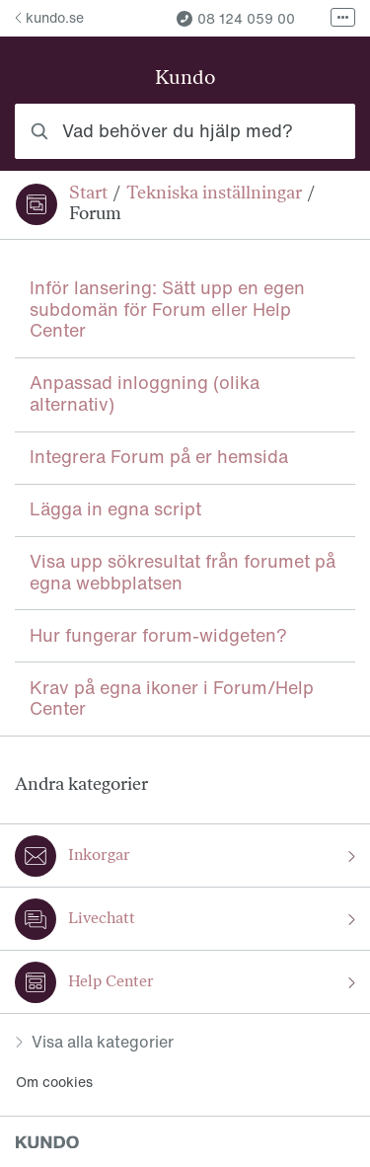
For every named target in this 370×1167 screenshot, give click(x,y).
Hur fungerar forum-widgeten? (158, 635)
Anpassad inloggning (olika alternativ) (144, 393)
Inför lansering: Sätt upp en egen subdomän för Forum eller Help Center (167, 308)
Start (88, 194)
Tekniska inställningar (214, 194)
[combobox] (185, 131)
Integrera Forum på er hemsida (159, 456)
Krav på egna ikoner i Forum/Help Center (172, 698)
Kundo (185, 79)
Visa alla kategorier (95, 1041)
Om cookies (54, 1081)
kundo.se (49, 17)
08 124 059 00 (236, 18)
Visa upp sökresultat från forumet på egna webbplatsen (182, 571)
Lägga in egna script (115, 508)
